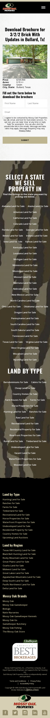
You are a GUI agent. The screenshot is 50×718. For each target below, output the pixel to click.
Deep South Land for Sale (16, 580)
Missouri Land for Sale (25, 277)
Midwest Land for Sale (14, 569)
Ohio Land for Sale (11, 306)
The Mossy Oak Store (14, 631)
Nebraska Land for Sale (25, 288)
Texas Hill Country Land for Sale (19, 550)
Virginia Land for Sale (36, 341)
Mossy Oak (8, 601)
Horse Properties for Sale (25, 405)
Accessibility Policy (27, 683)
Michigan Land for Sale (25, 259)
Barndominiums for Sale (16, 382)
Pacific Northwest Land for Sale (19, 584)
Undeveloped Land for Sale (25, 447)
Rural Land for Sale (13, 441)
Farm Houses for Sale (16, 399)
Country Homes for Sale (25, 394)
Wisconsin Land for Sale (25, 353)
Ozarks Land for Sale (13, 565)
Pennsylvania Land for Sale (25, 318)
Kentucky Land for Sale (25, 247)
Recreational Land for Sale (25, 423)
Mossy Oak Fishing (12, 627)
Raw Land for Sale (25, 417)
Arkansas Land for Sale (25, 212)
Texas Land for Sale (13, 341)
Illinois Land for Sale (13, 235)
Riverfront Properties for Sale (25, 435)
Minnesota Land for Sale (25, 265)
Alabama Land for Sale (13, 206)
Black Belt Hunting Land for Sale (19, 554)
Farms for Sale (37, 399)
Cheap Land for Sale (25, 388)
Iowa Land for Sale (13, 241)
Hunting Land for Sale (15, 411)
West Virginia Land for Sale (25, 347)
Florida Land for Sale (12, 229)
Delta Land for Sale (12, 588)
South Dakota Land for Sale (25, 330)
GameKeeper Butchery (14, 623)
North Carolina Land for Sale (25, 300)
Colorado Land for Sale (25, 223)
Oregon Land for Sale (25, 312)
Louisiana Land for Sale (25, 253)
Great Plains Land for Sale (16, 561)
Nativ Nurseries (11, 612)
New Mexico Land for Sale (25, 294)
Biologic (7, 608)
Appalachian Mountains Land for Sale (22, 577)
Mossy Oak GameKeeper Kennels (20, 616)
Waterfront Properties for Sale (25, 458)
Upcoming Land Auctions (15, 537)
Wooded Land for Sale (25, 464)
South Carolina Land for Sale (25, 324)
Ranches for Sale (37, 411)
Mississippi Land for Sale (25, 271)
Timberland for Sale (36, 441)
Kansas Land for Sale (36, 241)
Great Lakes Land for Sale (16, 573)
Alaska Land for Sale (38, 206)
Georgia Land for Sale (37, 229)
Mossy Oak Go (10, 620)
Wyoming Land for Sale (25, 359)
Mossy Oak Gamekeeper (15, 604)
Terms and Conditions (18, 681)
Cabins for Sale (38, 382)
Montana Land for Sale (25, 282)
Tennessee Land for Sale (25, 336)
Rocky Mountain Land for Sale (18, 557)
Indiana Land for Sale (36, 235)
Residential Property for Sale (25, 429)
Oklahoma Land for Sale (36, 306)
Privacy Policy (25, 130)
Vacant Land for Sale (25, 453)
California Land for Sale (25, 218)
